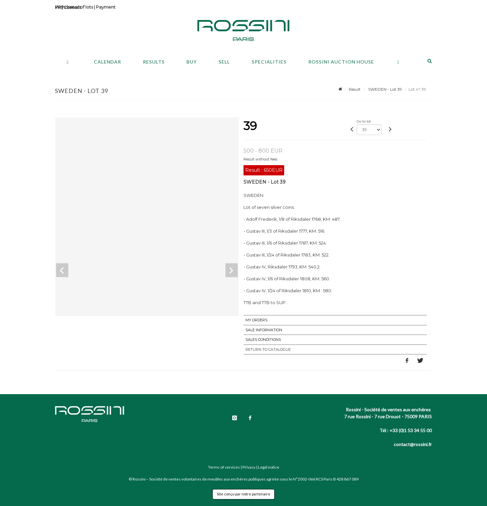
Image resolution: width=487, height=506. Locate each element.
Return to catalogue (268, 349)
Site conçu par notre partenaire (243, 494)
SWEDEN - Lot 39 (384, 89)
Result (355, 89)
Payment (105, 7)
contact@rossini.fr (413, 444)
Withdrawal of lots (74, 7)
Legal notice (268, 467)
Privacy (249, 467)
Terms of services (224, 467)
